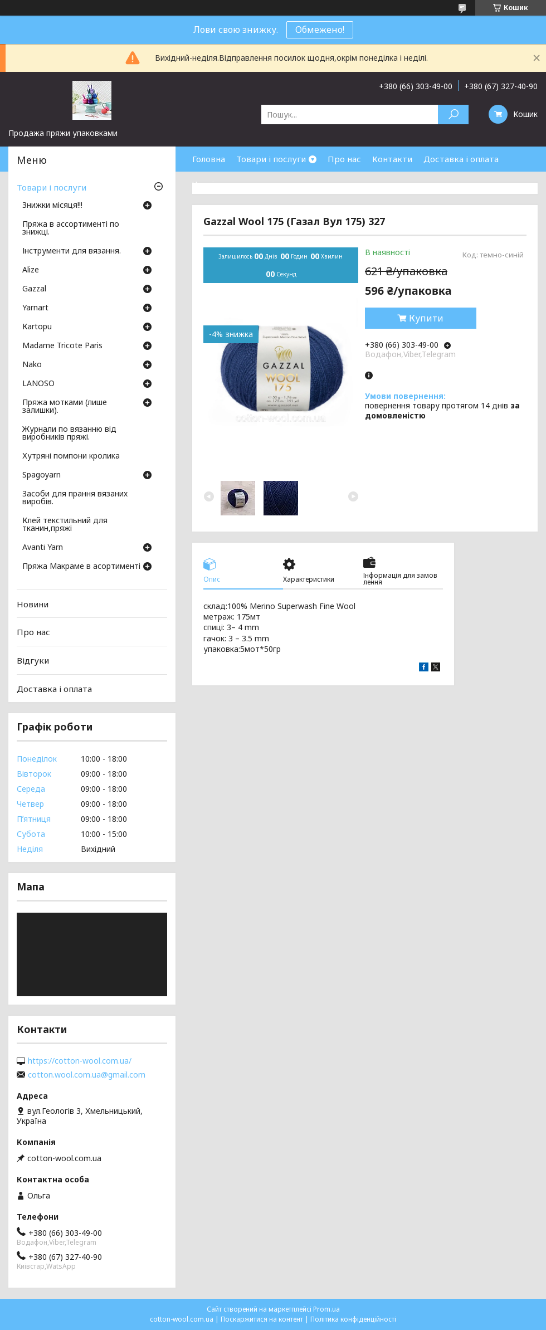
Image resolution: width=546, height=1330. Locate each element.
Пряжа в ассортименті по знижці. (70, 228)
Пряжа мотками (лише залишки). (64, 406)
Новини (32, 604)
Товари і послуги (271, 158)
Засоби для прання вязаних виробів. (75, 498)
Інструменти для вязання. (71, 251)
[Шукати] (453, 114)
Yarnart (35, 308)
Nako (32, 364)
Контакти (392, 158)
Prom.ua (326, 1309)
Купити (426, 318)
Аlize (30, 270)
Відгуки (33, 660)
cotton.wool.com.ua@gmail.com (86, 1075)
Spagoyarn (41, 475)
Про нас (344, 158)
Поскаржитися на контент (262, 1319)
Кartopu (37, 327)
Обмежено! (319, 29)
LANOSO (38, 383)
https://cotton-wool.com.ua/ (79, 1061)
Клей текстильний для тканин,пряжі (65, 525)
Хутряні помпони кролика (71, 456)
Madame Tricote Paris (62, 346)
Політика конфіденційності (353, 1319)
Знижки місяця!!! (52, 205)
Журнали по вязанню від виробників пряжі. (69, 433)
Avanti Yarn (42, 547)
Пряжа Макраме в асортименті (81, 566)
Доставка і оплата (461, 158)
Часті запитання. (226, 183)
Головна (208, 158)
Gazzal (34, 289)
